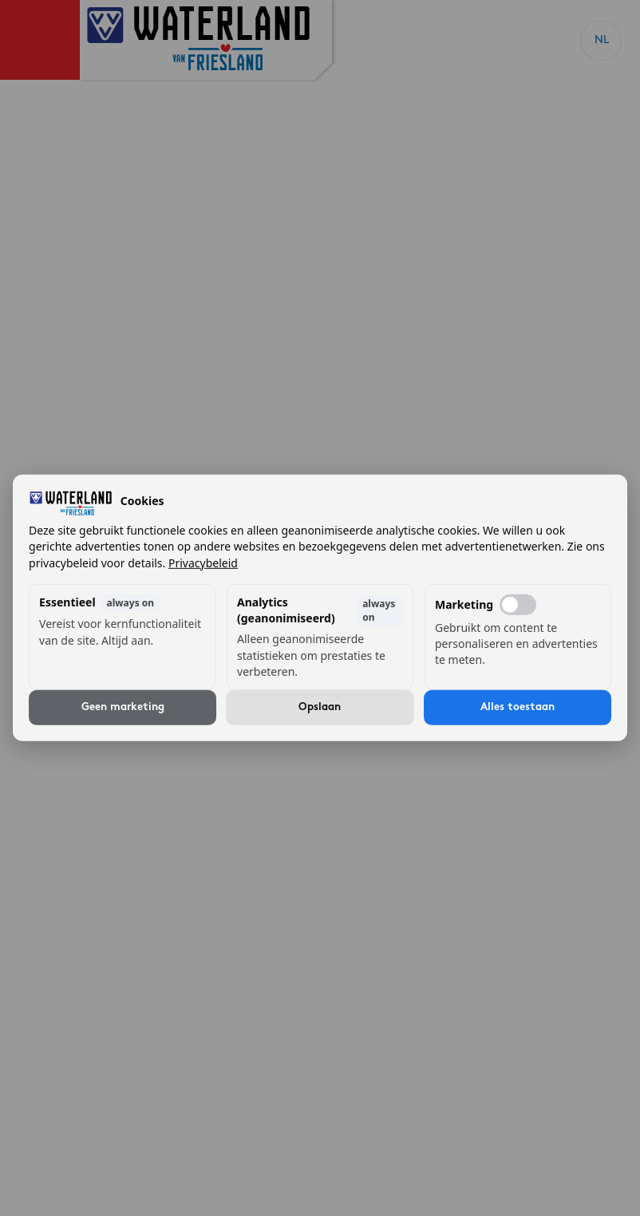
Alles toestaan (517, 707)
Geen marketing (122, 707)
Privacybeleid (203, 562)
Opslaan (319, 707)
